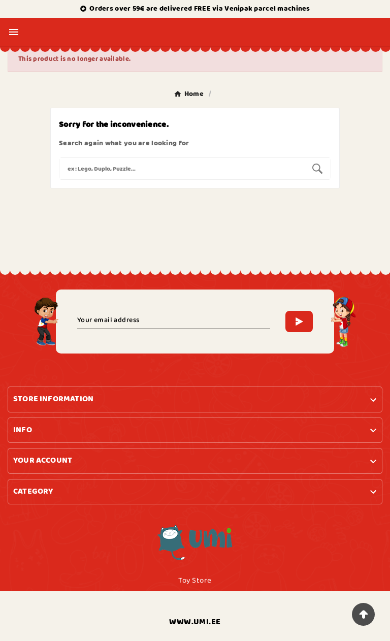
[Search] (181, 168)
